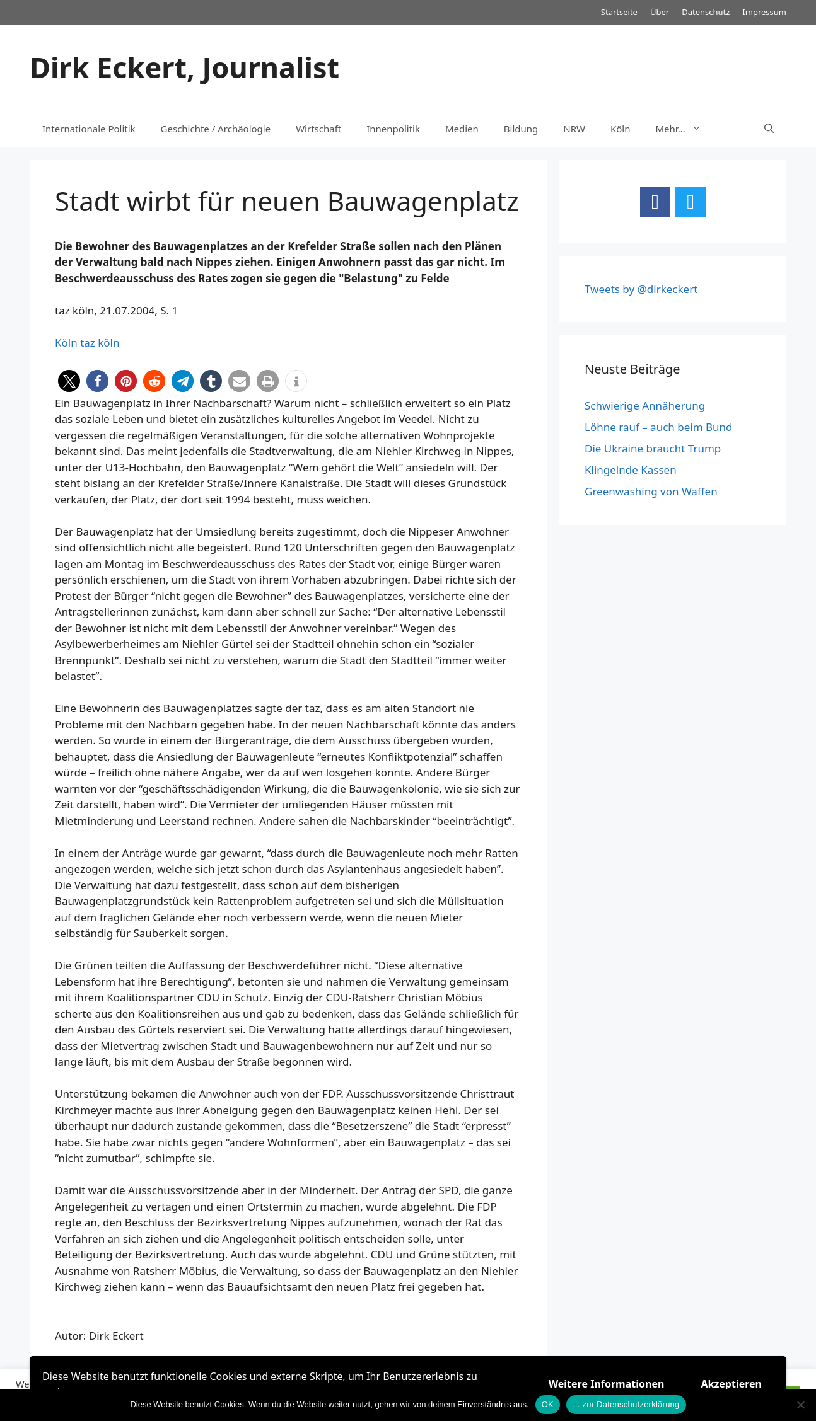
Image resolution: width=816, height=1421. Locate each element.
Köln (620, 128)
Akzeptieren (731, 1384)
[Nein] (800, 1404)
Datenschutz (706, 12)
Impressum (764, 12)
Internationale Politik (89, 128)
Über (659, 12)
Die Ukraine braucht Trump (653, 448)
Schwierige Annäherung (645, 405)
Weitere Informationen (607, 1384)
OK (548, 1404)
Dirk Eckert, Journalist (184, 67)
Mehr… (685, 128)
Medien (462, 128)
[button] (69, 381)
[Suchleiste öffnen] (769, 128)
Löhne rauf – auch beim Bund (659, 427)
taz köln (99, 342)
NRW (574, 128)
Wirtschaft (318, 128)
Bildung (521, 128)
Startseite (619, 12)
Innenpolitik (393, 128)
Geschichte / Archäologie (216, 128)
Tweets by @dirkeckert (641, 289)
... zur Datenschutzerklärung (626, 1404)
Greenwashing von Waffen (651, 491)
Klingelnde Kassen (631, 470)
